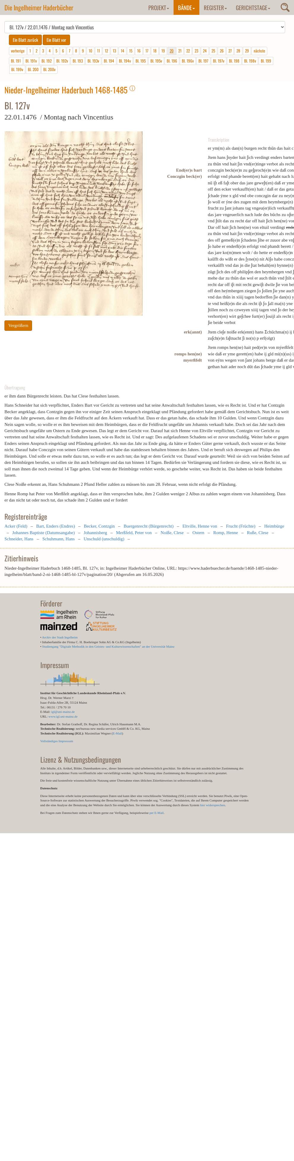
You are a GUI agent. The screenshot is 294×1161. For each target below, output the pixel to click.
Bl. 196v (188, 61)
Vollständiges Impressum (56, 741)
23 (196, 51)
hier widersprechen (212, 805)
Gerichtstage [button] (253, 7)
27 (230, 51)
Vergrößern (18, 325)
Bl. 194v (125, 61)
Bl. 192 (47, 61)
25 (213, 51)
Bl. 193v (93, 61)
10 (90, 51)
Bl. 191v (31, 61)
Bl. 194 (109, 61)
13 (114, 51)
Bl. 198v (250, 61)
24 (205, 51)
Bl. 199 (266, 61)
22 (188, 51)
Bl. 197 (203, 61)
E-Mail (117, 733)
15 (130, 51)
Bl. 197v (218, 61)
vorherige (18, 51)
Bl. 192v (62, 61)
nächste (259, 51)
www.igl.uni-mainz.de (62, 716)
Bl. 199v (17, 69)
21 (180, 51)
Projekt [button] (158, 7)
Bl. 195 (141, 61)
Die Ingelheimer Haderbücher (38, 7)
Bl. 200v (49, 69)
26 (222, 51)
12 (106, 51)
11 (98, 51)
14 (122, 51)
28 (238, 51)
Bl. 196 (172, 61)
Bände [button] (186, 7)
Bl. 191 (16, 61)
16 (139, 51)
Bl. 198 (234, 61)
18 (155, 51)
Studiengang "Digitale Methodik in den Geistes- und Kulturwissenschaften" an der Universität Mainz (108, 646)
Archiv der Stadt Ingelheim (60, 637)
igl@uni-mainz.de (62, 711)
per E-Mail (157, 813)
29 (247, 51)
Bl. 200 (33, 69)
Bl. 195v (156, 61)
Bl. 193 (78, 61)
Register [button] (215, 7)
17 (146, 51)
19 (163, 51)
